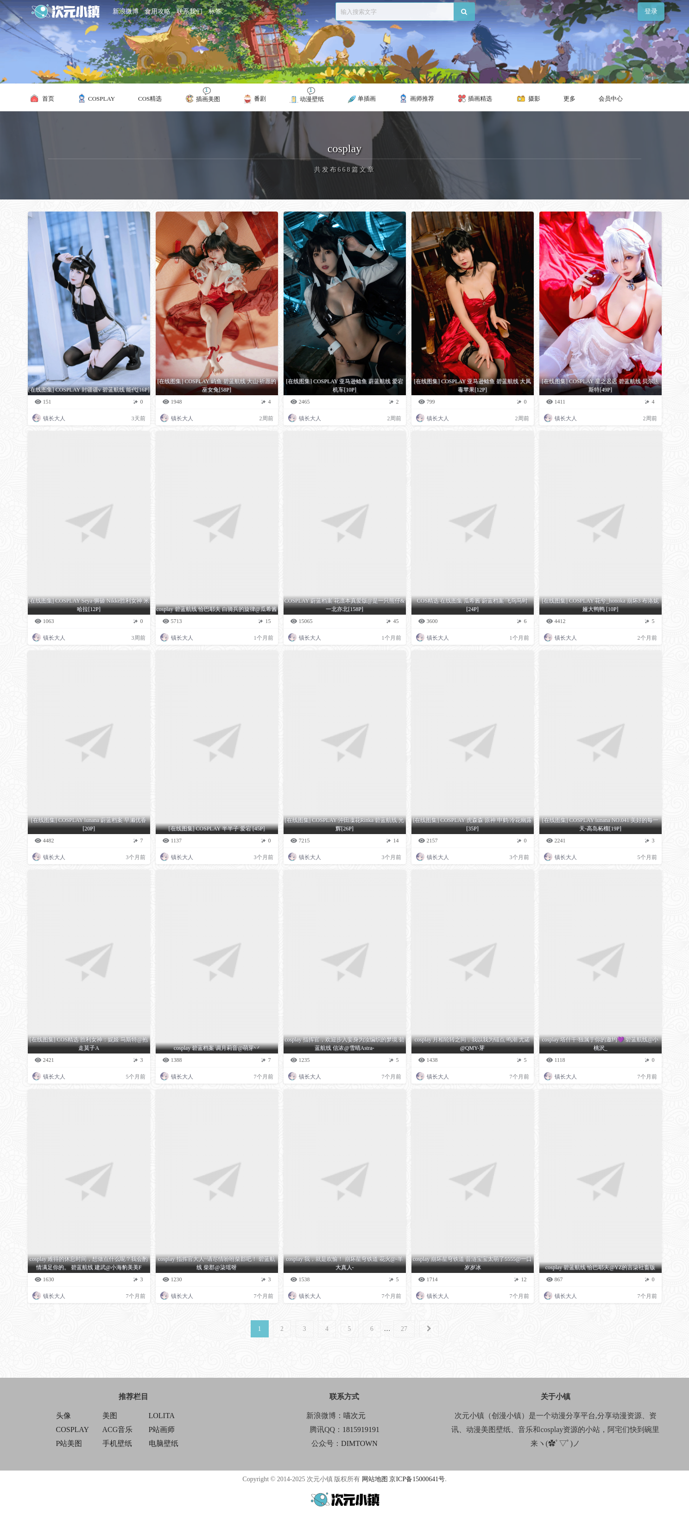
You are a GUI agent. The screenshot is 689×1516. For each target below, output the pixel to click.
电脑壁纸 (163, 1443)
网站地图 (375, 1479)
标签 (215, 11)
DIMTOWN (359, 1443)
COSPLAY (72, 1429)
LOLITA (162, 1416)
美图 (109, 1416)
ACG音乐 (117, 1429)
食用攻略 (158, 11)
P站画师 (162, 1429)
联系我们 (189, 11)
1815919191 (360, 1429)
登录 (651, 11)
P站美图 (69, 1443)
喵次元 (354, 1416)
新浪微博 (126, 11)
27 (404, 1328)
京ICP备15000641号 (417, 1479)
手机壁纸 (117, 1443)
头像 (63, 1416)
